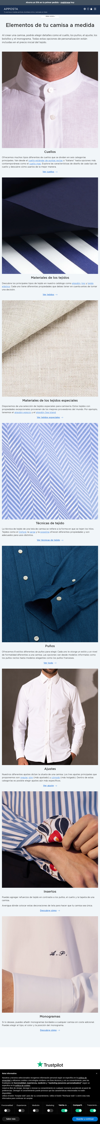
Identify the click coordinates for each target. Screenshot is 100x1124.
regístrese (65, 3)
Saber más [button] (10, 1119)
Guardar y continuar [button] (85, 1119)
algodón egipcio (22, 412)
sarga (32, 532)
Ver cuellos (50, 172)
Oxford (22, 532)
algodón (76, 283)
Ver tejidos (50, 295)
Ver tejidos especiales (50, 417)
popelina (44, 532)
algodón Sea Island (46, 412)
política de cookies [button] (22, 1085)
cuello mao (35, 164)
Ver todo (50, 663)
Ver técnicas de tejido (50, 540)
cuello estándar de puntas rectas (46, 161)
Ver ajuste (50, 786)
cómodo (55, 778)
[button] (97, 1073)
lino (83, 283)
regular (24, 778)
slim (31, 778)
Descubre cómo (50, 911)
